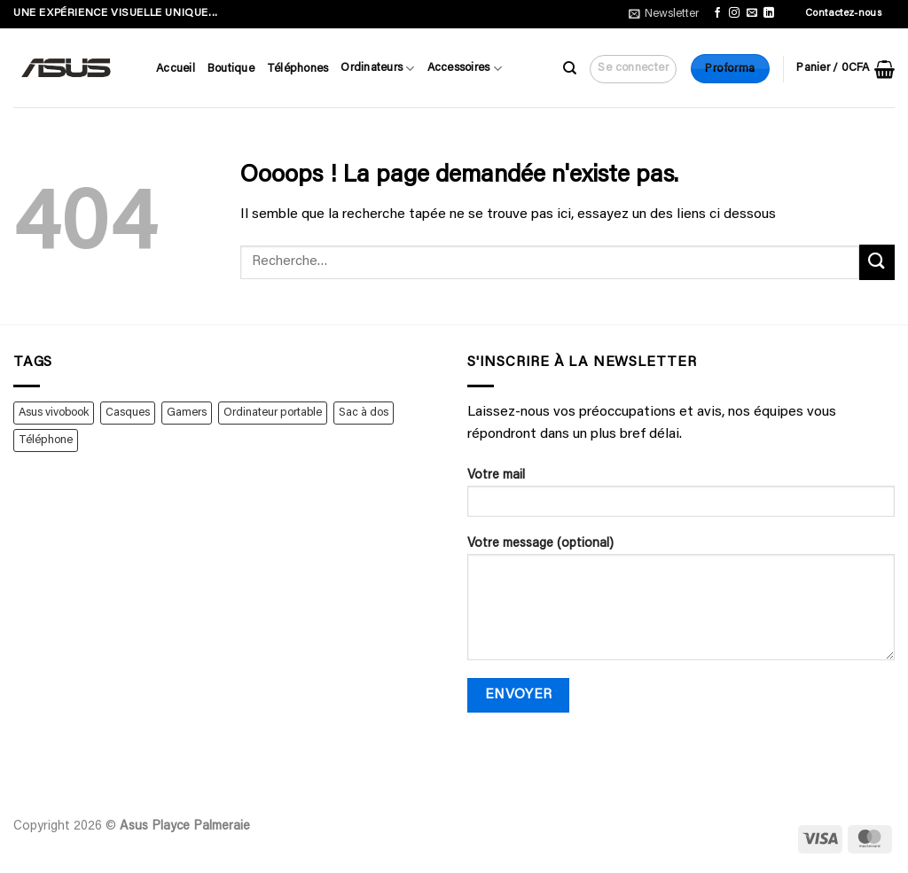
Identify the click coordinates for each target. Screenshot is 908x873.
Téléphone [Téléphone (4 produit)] (46, 440)
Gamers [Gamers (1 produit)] (187, 413)
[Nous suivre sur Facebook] (717, 13)
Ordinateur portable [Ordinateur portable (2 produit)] (272, 413)
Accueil (175, 69)
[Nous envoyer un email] (752, 13)
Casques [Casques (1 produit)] (128, 413)
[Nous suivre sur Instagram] (734, 13)
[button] (664, 14)
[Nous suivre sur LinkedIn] (768, 13)
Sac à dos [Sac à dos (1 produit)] (363, 413)
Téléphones (298, 69)
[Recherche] (569, 68)
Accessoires (464, 68)
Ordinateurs (377, 68)
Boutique (230, 69)
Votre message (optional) (681, 605)
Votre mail (681, 499)
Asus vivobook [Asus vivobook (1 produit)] (54, 413)
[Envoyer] (877, 262)
